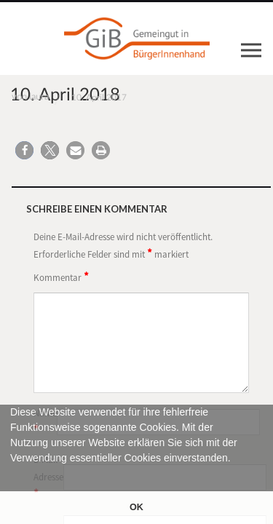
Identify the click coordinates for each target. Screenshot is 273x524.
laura (39, 97)
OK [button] (136, 507)
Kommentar (61, 276)
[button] (12, 474)
